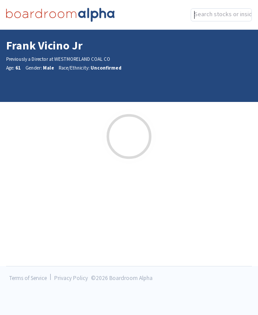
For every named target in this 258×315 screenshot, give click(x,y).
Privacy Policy (71, 278)
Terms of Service (28, 278)
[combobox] (129, 32)
